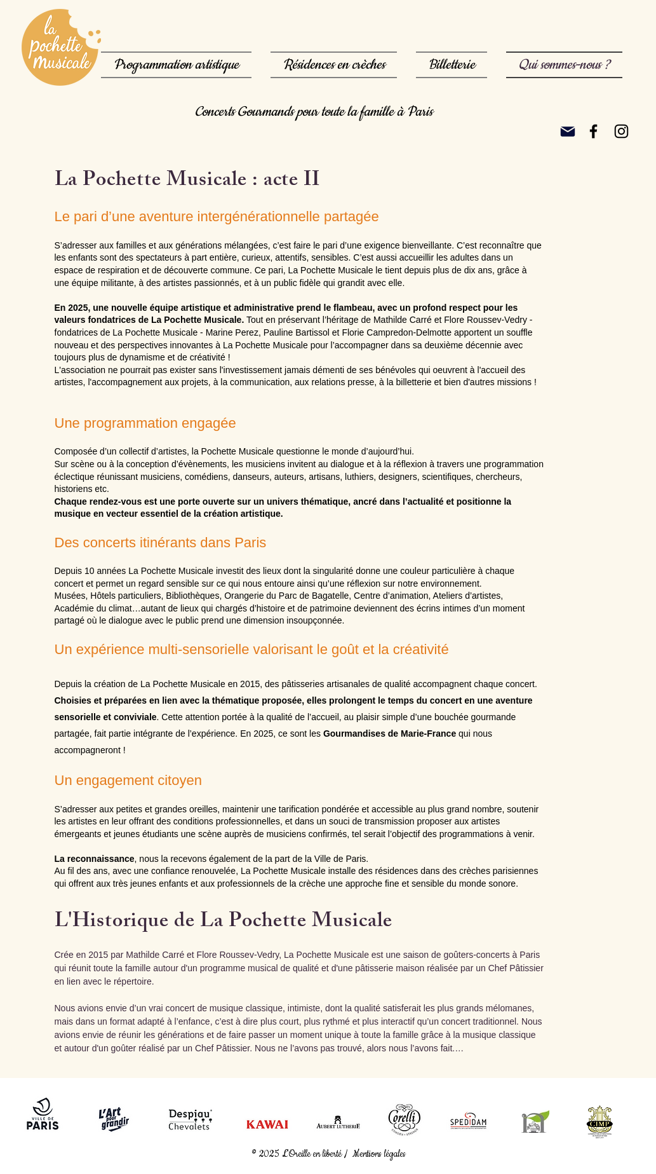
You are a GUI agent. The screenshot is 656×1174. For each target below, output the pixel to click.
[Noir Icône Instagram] (621, 131)
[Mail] (567, 131)
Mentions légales (380, 1154)
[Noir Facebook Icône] (593, 131)
